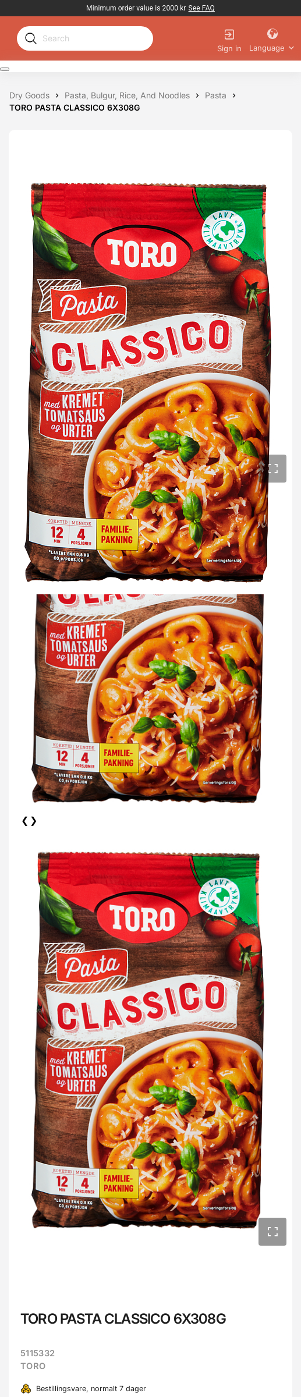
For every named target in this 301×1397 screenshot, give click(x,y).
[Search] (93, 38)
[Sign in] (229, 38)
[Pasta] (215, 95)
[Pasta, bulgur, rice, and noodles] (127, 95)
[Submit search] (31, 38)
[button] (272, 469)
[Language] (272, 38)
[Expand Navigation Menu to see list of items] (4, 69)
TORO (32, 1366)
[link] (202, 8)
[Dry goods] (29, 95)
